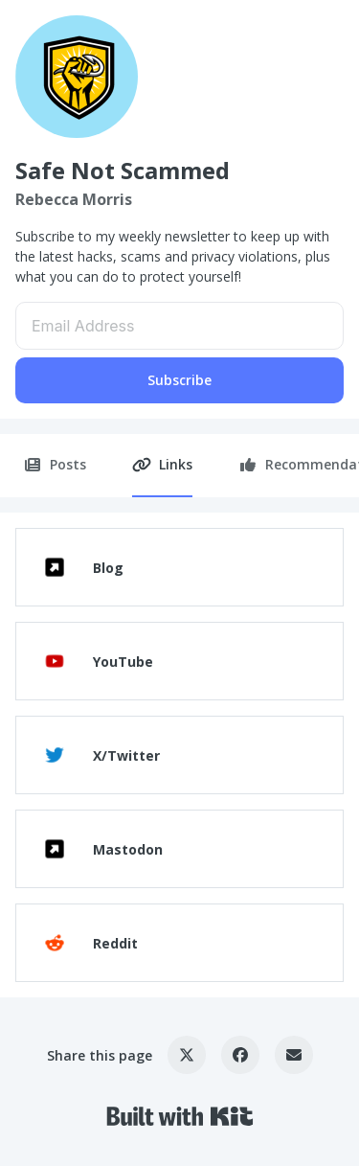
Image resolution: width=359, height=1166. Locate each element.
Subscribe (179, 380)
